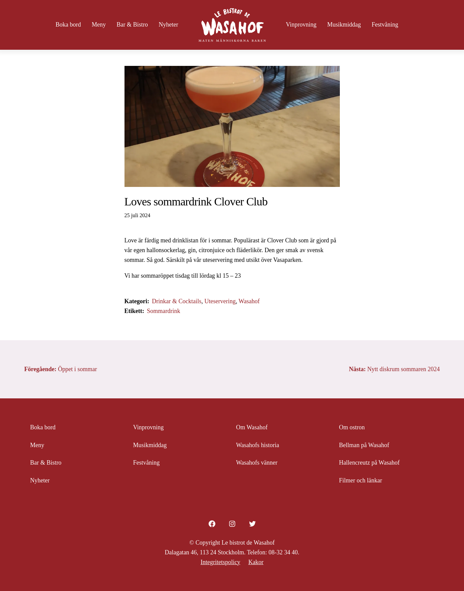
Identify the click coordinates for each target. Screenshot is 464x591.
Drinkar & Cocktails (176, 301)
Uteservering (220, 301)
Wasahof (249, 301)
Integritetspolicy (220, 562)
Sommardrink (163, 311)
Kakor (255, 562)
